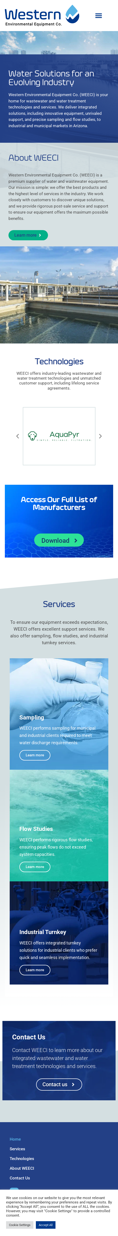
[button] (98, 15)
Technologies (22, 1158)
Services (17, 1148)
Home (15, 1139)
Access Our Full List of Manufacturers (59, 503)
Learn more (35, 755)
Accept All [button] (46, 1225)
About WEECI (22, 1168)
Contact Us (20, 1178)
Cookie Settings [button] (20, 1225)
